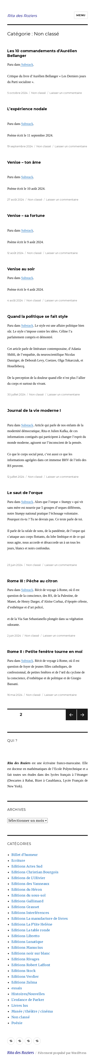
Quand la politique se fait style (37, 316)
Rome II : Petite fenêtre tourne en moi (45, 651)
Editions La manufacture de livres (39, 918)
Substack (26, 64)
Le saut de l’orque (25, 493)
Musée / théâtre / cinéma (32, 1011)
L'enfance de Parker (27, 1000)
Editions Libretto (25, 936)
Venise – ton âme (24, 162)
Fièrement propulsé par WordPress (62, 1053)
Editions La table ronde (30, 930)
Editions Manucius (27, 947)
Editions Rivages (25, 959)
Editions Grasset (25, 907)
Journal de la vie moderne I (34, 410)
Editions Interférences (30, 913)
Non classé (38, 92)
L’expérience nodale (27, 109)
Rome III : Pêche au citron (32, 581)
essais (16, 988)
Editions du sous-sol (28, 895)
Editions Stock (23, 971)
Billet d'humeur (24, 855)
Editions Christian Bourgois (34, 872)
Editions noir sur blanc (30, 953)
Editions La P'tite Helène (31, 924)
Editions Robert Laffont (30, 965)
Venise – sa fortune (26, 215)
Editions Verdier (25, 976)
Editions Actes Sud (26, 866)
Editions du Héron (26, 889)
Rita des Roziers (22, 15)
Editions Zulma (24, 982)
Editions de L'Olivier (28, 878)
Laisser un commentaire (66, 92)
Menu (80, 15)
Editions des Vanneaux (30, 884)
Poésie (16, 1023)
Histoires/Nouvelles (28, 994)
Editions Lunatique (27, 942)
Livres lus (19, 1005)
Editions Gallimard (27, 901)
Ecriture (18, 860)
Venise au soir (21, 269)
